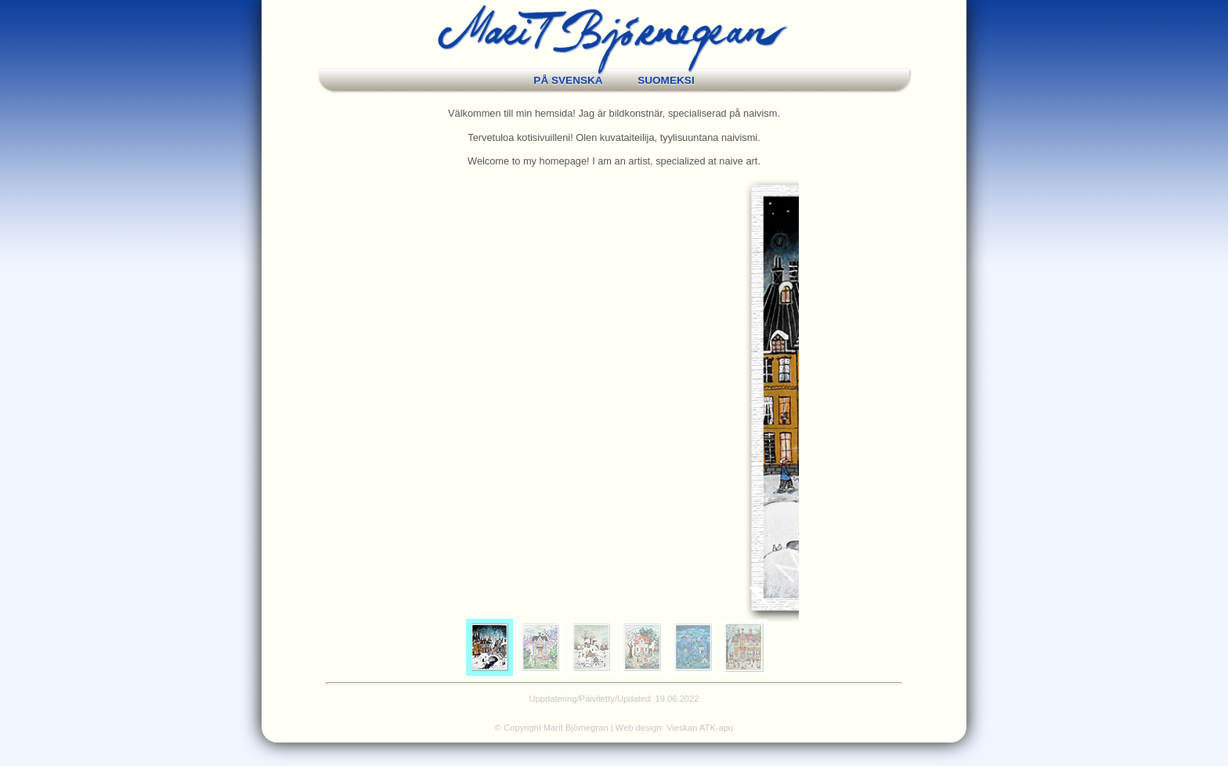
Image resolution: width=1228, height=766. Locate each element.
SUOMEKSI (666, 80)
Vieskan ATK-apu (699, 727)
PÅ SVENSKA (567, 80)
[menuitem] (489, 647)
